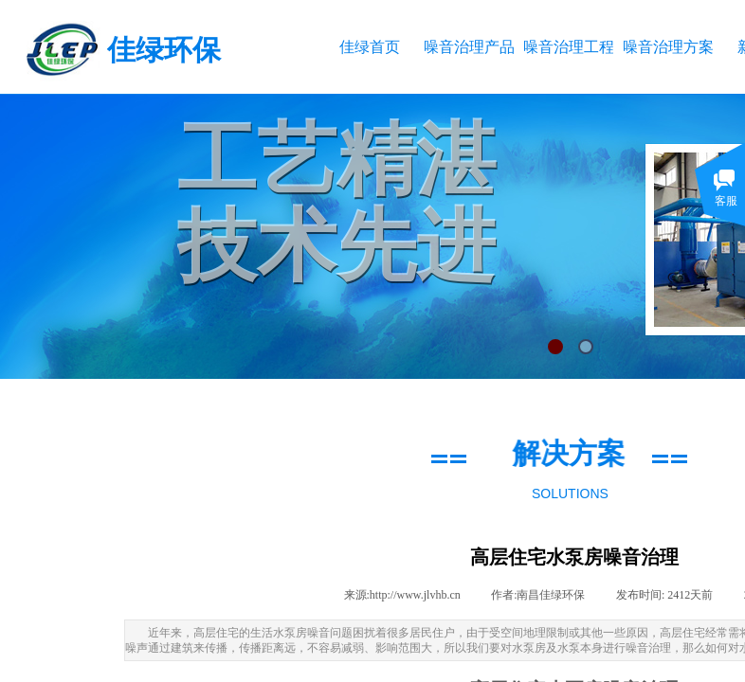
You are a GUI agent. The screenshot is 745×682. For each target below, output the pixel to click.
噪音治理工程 (568, 47)
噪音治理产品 (469, 47)
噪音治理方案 (668, 47)
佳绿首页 (369, 47)
